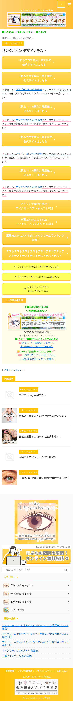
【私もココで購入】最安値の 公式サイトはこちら (36, 62)
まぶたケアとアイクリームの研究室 (36, 677)
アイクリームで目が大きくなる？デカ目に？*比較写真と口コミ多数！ (35, 627)
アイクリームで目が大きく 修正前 (20, 650)
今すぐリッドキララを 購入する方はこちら (36, 289)
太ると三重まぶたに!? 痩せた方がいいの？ (43, 416)
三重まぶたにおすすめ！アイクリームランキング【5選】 (37, 237)
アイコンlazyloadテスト (32, 395)
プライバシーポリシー (44, 671)
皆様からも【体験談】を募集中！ (38, 343)
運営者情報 (10, 671)
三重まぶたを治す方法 (14, 370)
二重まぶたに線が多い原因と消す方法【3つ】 (44, 478)
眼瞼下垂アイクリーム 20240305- (37, 457)
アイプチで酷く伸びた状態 (29, 89)
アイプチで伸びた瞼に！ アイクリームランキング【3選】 (36, 206)
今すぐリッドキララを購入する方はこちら (36, 277)
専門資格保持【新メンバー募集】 (36, 346)
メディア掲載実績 (25, 671)
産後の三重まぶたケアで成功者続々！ (40, 436)
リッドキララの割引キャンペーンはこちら (36, 266)
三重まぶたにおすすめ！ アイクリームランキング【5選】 (36, 222)
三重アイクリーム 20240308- (17, 656)
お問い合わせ (62, 671)
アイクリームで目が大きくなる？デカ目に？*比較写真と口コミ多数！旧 (35, 635)
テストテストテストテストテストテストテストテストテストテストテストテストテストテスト (37, 253)
